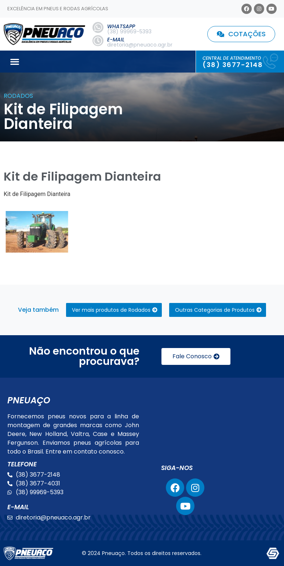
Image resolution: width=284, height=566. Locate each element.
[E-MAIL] (97, 40)
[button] (14, 62)
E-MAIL (115, 39)
